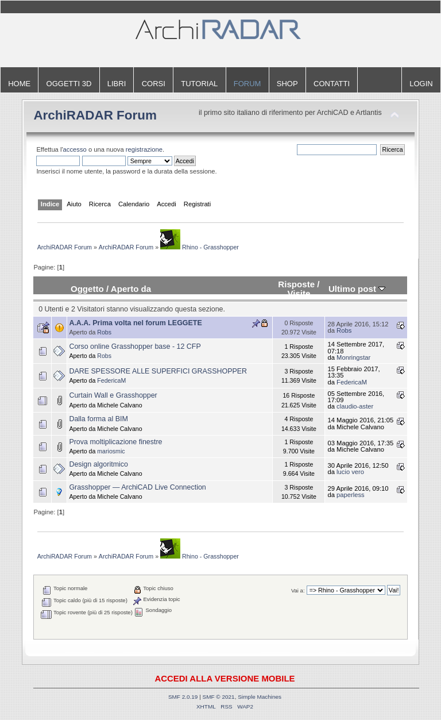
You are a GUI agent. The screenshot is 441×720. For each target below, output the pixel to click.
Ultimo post (356, 289)
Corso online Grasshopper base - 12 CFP (134, 346)
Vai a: (298, 590)
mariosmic (111, 451)
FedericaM (111, 380)
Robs (104, 332)
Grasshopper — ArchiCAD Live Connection (137, 487)
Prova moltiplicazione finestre (115, 442)
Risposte (296, 284)
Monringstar (353, 357)
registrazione (144, 149)
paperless (350, 494)
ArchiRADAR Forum (95, 115)
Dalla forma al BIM (98, 419)
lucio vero (350, 471)
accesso (75, 149)
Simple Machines (259, 697)
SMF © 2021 (219, 697)
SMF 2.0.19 (183, 697)
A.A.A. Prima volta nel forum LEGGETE (135, 323)
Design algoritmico (98, 464)
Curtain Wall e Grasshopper (113, 395)
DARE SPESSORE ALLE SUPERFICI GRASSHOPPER (158, 371)
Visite (298, 293)
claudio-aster (354, 406)
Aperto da (131, 289)
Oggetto (87, 289)
